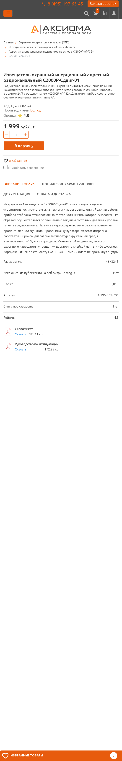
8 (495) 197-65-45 (65, 3)
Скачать (20, 334)
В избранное (18, 160)
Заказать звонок (103, 3)
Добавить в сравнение (23, 167)
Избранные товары (26, 755)
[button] (113, 13)
